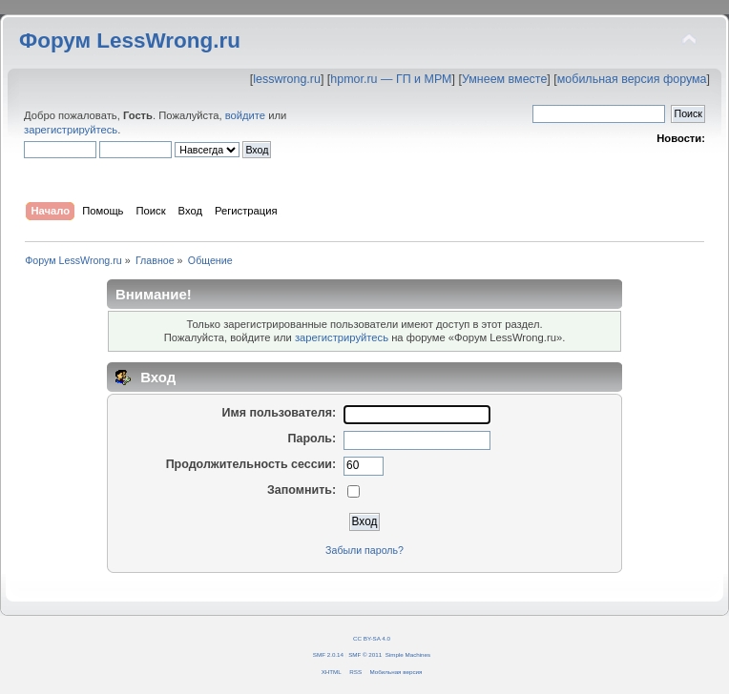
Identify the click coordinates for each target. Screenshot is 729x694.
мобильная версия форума (632, 79)
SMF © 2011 (365, 654)
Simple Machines (407, 654)
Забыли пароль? (364, 550)
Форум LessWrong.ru (129, 40)
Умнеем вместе (504, 79)
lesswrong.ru (287, 79)
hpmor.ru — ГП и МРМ (390, 79)
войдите (245, 115)
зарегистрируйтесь (70, 129)
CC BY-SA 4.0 (371, 638)
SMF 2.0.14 (328, 654)
